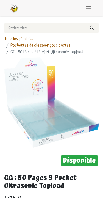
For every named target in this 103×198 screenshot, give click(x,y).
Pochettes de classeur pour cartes (40, 45)
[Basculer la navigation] (88, 8)
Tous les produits (18, 38)
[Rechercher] (92, 28)
